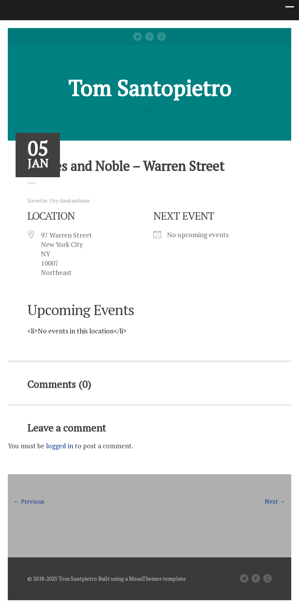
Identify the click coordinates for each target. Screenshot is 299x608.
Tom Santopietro (149, 88)
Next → (275, 501)
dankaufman (75, 200)
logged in (59, 445)
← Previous (29, 501)
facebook (149, 36)
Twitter (137, 36)
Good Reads (161, 36)
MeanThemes (145, 578)
